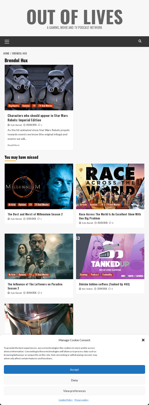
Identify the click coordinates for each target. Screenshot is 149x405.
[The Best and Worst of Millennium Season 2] (39, 186)
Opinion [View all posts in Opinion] (25, 105)
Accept (74, 369)
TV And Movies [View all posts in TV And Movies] (45, 105)
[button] (143, 340)
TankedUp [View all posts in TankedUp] (107, 274)
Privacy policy (81, 399)
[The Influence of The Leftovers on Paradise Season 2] (39, 256)
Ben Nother (87, 289)
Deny (74, 380)
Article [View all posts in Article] (12, 204)
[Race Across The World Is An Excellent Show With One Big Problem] (110, 186)
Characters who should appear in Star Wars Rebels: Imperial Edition (38, 118)
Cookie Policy (66, 399)
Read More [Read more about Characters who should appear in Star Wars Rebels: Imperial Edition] (13, 145)
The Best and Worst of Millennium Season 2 (35, 214)
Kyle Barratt (16, 125)
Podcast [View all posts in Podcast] (95, 274)
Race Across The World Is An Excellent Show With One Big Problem (110, 216)
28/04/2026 (31, 292)
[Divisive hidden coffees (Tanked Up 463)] (110, 256)
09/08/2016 (31, 124)
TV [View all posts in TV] (34, 105)
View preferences (74, 391)
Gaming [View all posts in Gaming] (83, 274)
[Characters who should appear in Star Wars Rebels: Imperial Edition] (39, 87)
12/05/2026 (31, 218)
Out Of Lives (74, 15)
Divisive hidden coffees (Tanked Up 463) (104, 284)
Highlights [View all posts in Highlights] (14, 105)
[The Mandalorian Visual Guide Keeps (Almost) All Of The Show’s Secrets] (39, 326)
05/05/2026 (103, 222)
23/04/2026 (102, 288)
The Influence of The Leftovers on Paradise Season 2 (35, 286)
